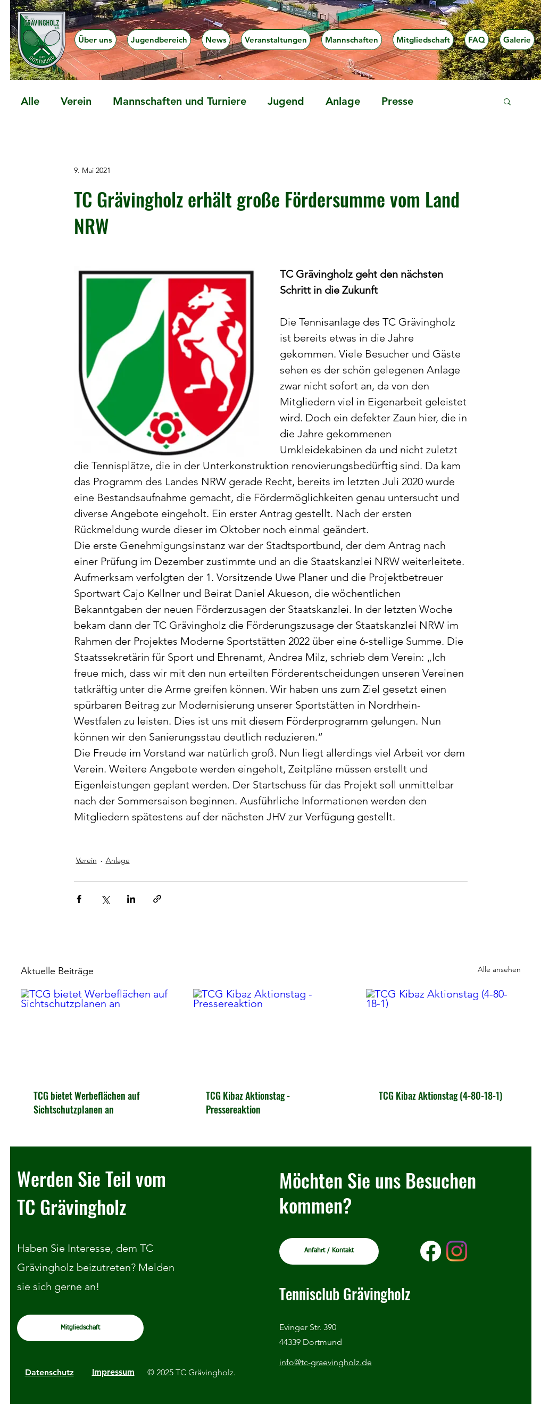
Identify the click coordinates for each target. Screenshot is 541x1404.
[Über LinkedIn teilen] (131, 899)
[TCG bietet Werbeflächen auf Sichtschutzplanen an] (98, 1032)
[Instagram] (456, 1251)
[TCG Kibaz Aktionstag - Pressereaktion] (270, 1032)
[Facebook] (430, 1251)
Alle (30, 101)
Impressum (113, 1372)
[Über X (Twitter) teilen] (105, 899)
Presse (397, 101)
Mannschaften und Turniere (179, 101)
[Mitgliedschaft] (80, 1328)
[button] (159, 39)
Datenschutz (49, 1372)
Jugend (286, 101)
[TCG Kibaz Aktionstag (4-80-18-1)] (443, 1032)
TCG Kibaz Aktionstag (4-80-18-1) (440, 1095)
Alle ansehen (499, 969)
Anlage (343, 101)
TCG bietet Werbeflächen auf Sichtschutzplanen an (86, 1102)
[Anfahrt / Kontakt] (329, 1251)
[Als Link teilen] (157, 899)
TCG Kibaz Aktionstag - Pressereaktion (248, 1102)
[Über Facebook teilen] (79, 899)
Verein (76, 101)
